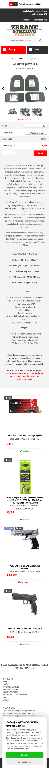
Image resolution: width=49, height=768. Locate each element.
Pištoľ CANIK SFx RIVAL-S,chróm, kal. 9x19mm (24, 567)
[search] (40, 40)
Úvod (13, 59)
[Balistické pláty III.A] (24, 88)
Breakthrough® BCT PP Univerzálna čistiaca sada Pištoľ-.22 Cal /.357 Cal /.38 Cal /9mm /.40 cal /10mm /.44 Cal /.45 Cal (25, 500)
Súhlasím (24, 755)
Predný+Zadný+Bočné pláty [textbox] (36, 133)
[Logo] (24, 30)
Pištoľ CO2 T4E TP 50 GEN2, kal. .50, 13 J (25, 628)
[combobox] (36, 126)
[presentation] (2, 89)
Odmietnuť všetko (24, 762)
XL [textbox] (44, 126)
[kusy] (8, 152)
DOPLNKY (20, 59)
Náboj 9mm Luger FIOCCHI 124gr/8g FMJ (25, 435)
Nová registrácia (40, 20)
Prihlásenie (26, 20)
